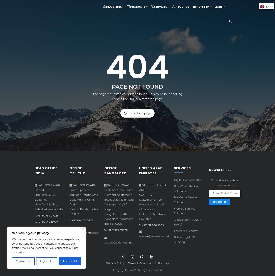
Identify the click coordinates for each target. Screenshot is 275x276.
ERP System (202, 7)
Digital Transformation (188, 180)
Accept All (70, 261)
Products (137, 7)
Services (160, 7)
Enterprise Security (186, 231)
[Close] (83, 229)
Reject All (47, 261)
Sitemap (163, 263)
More (219, 7)
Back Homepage (137, 113)
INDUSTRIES (113, 7)
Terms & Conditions (141, 263)
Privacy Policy (115, 263)
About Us (180, 7)
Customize (23, 261)
